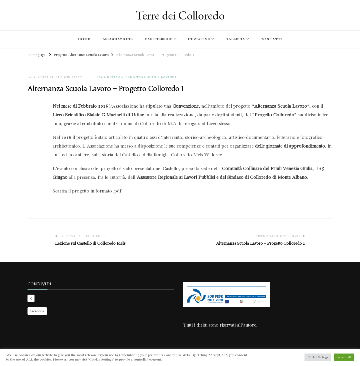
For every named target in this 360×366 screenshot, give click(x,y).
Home (84, 39)
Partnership (158, 39)
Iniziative (199, 39)
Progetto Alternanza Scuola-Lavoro (136, 77)
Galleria (235, 39)
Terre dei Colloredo (180, 15)
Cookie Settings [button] (318, 357)
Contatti (271, 39)
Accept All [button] (344, 357)
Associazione (117, 39)
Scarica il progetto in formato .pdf (86, 191)
